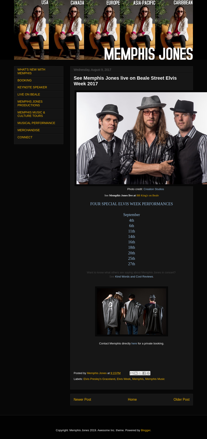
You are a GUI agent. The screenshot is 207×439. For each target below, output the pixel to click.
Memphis (138, 379)
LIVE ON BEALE (29, 94)
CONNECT (25, 137)
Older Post (181, 399)
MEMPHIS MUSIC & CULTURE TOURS (31, 114)
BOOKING (25, 80)
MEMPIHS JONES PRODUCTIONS (30, 103)
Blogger (145, 430)
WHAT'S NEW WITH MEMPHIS (31, 71)
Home (132, 399)
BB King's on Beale (148, 195)
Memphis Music (155, 379)
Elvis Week (124, 379)
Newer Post (82, 399)
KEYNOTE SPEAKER (32, 87)
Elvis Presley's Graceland (99, 379)
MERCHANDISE (29, 130)
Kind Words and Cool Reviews (134, 276)
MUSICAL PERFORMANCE (36, 123)
